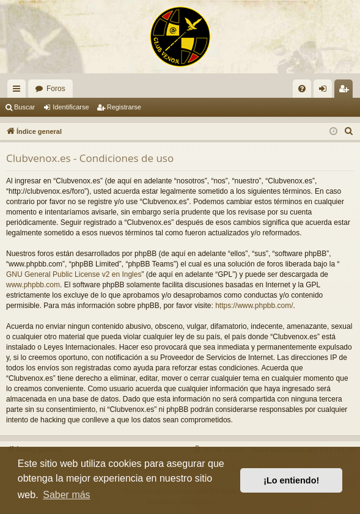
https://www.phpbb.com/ (254, 305)
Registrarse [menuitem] (346, 91)
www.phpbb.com (33, 285)
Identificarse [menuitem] (325, 91)
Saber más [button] (66, 495)
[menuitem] (302, 88)
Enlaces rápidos (19, 91)
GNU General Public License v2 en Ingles (73, 274)
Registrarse (124, 107)
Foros (55, 88)
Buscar (24, 107)
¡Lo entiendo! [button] (291, 480)
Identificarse (71, 107)
